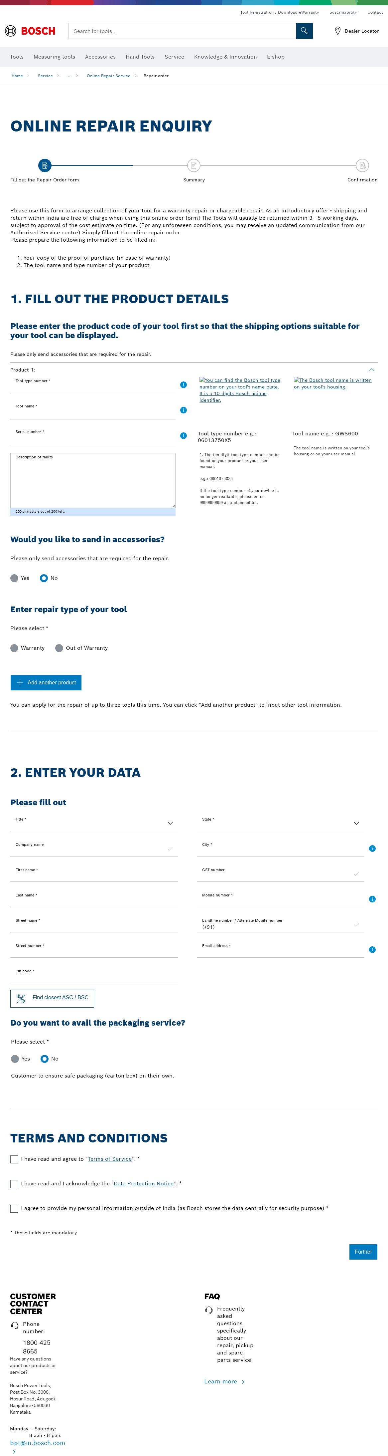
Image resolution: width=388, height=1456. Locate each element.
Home (17, 75)
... (70, 75)
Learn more (221, 1381)
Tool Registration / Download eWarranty (279, 12)
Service (45, 75)
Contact (375, 12)
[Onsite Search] (304, 31)
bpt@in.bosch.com (37, 1443)
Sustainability (343, 12)
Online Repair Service (108, 75)
